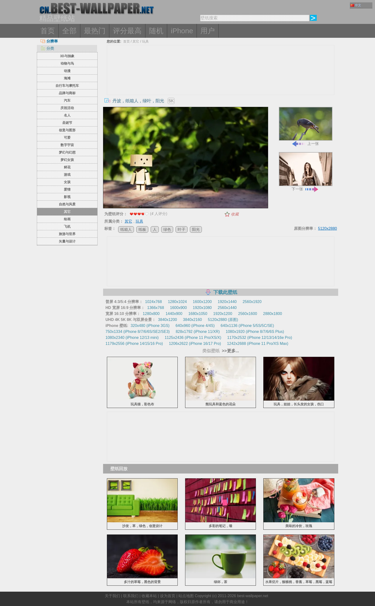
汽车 (67, 100)
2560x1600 (247, 314)
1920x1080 (202, 308)
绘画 (67, 219)
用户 (207, 31)
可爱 (67, 137)
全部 (69, 31)
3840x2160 (192, 320)
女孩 (67, 182)
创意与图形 (67, 130)
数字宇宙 (67, 145)
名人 (67, 115)
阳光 (196, 229)
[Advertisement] (220, 81)
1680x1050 (197, 314)
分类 (47, 48)
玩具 (145, 41)
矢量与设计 (67, 241)
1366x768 (155, 308)
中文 (355, 5)
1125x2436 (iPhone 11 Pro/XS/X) (193, 338)
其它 (67, 212)
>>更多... (230, 350)
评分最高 (127, 31)
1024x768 (153, 302)
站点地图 (186, 596)
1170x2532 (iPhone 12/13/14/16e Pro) (259, 338)
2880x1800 (272, 314)
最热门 (94, 31)
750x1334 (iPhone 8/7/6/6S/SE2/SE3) (137, 332)
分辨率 (49, 41)
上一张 (305, 126)
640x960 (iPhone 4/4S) (195, 326)
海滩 (67, 78)
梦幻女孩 (67, 160)
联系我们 (130, 596)
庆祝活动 (67, 108)
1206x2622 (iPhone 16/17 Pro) (195, 344)
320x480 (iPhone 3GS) (150, 326)
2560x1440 (227, 308)
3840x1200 (167, 320)
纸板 (142, 229)
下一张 (305, 171)
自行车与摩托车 (67, 86)
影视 (67, 197)
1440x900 (173, 314)
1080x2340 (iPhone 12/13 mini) (132, 338)
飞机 (67, 226)
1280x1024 (177, 302)
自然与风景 (67, 204)
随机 (156, 31)
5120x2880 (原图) (223, 320)
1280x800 (151, 314)
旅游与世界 (67, 234)
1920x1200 (222, 314)
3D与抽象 (67, 56)
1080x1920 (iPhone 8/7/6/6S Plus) (255, 332)
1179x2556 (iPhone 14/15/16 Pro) (134, 344)
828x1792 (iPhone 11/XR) (198, 332)
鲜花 (67, 167)
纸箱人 (126, 229)
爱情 (67, 189)
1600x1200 (202, 302)
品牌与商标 (67, 93)
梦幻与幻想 (67, 152)
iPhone (182, 31)
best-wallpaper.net (252, 596)
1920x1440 (227, 302)
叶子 (181, 229)
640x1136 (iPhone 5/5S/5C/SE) (247, 326)
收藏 (235, 214)
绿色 (167, 229)
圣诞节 (67, 123)
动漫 (67, 71)
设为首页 (167, 596)
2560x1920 (252, 302)
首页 (47, 31)
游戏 (67, 174)
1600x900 (178, 308)
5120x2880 (327, 228)
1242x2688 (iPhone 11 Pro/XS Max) (257, 344)
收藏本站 (149, 596)
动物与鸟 (67, 63)
